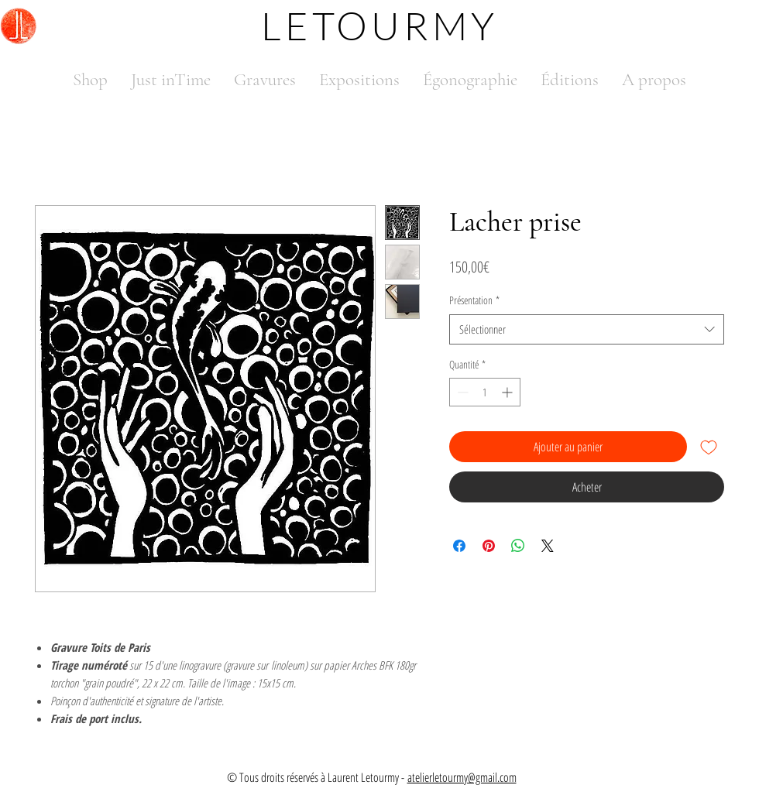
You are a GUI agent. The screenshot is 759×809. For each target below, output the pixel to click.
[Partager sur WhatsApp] (518, 545)
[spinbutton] (485, 392)
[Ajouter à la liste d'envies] (708, 446)
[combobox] (586, 329)
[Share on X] (547, 545)
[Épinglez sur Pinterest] (488, 545)
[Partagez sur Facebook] (459, 545)
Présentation (474, 300)
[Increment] (508, 392)
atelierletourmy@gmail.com (462, 777)
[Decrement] (461, 392)
